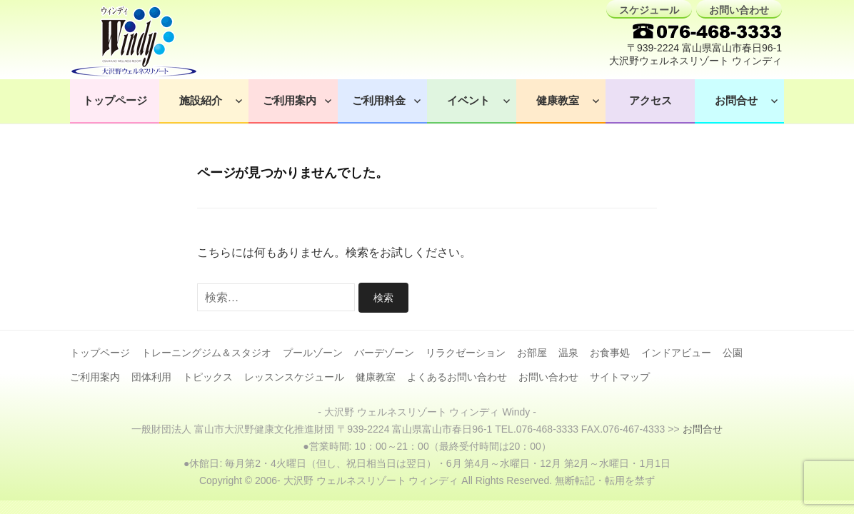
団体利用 (151, 377)
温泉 (568, 352)
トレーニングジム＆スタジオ (206, 352)
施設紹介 (200, 100)
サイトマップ (620, 377)
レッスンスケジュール (294, 377)
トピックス (208, 377)
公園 (733, 352)
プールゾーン (313, 352)
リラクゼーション (466, 352)
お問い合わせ (739, 10)
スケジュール (649, 10)
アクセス (650, 100)
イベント (468, 100)
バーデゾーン (384, 352)
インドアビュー (676, 352)
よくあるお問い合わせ (457, 377)
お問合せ (736, 100)
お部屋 (532, 352)
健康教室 (557, 100)
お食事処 (610, 352)
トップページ (115, 100)
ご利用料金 (379, 100)
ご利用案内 (289, 100)
